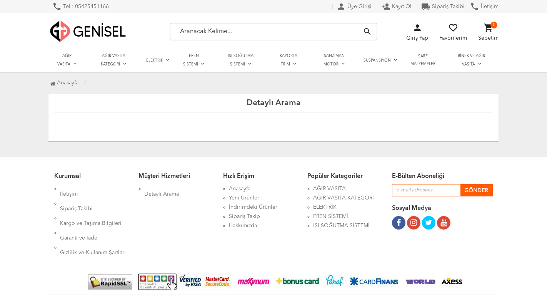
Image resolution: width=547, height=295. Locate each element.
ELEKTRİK (154, 60)
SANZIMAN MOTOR (334, 60)
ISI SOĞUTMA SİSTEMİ (240, 60)
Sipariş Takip (244, 216)
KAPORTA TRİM (288, 60)
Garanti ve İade (78, 216)
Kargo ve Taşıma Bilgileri (91, 207)
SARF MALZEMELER (422, 60)
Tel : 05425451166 (80, 6)
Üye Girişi (354, 6)
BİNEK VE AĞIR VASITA (471, 60)
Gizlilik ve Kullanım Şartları (93, 225)
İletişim (484, 6)
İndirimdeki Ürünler (253, 207)
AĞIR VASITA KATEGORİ (113, 60)
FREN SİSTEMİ (191, 60)
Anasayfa (64, 82)
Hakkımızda (243, 225)
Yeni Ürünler (244, 198)
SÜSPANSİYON (377, 60)
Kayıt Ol (396, 6)
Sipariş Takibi (443, 6)
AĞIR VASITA (64, 60)
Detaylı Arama (161, 188)
